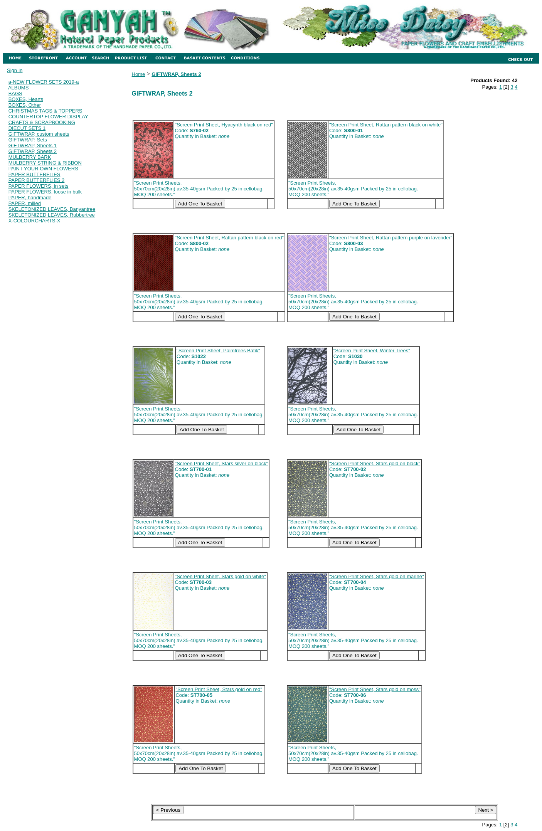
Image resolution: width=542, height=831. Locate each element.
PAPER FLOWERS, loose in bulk (45, 192)
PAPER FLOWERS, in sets (38, 186)
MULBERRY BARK (29, 157)
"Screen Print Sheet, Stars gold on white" (220, 576)
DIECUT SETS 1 (27, 128)
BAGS (15, 93)
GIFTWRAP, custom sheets (38, 134)
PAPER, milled (24, 203)
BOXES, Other (24, 105)
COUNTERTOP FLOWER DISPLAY (48, 116)
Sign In (14, 70)
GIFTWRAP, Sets (27, 140)
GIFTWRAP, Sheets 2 (32, 151)
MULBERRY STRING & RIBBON (45, 163)
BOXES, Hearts (25, 99)
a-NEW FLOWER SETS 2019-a (43, 82)
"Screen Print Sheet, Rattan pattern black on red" (229, 238)
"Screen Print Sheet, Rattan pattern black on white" (386, 125)
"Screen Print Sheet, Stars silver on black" (221, 463)
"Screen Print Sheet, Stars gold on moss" (375, 689)
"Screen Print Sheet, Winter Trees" (371, 350)
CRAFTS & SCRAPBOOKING (41, 122)
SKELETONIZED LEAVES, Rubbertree (51, 215)
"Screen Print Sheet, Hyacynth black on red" (224, 125)
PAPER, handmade (30, 197)
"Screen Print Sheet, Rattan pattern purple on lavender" (390, 238)
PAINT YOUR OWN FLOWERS (43, 169)
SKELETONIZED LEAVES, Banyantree (52, 209)
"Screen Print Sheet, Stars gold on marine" (376, 576)
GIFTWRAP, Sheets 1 (32, 145)
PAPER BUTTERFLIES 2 (36, 180)
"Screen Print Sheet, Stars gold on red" (218, 689)
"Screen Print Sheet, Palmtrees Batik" (218, 350)
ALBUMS (18, 88)
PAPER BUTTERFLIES (34, 174)
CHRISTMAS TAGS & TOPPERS (45, 111)
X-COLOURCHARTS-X (34, 221)
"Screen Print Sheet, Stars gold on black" (374, 463)
